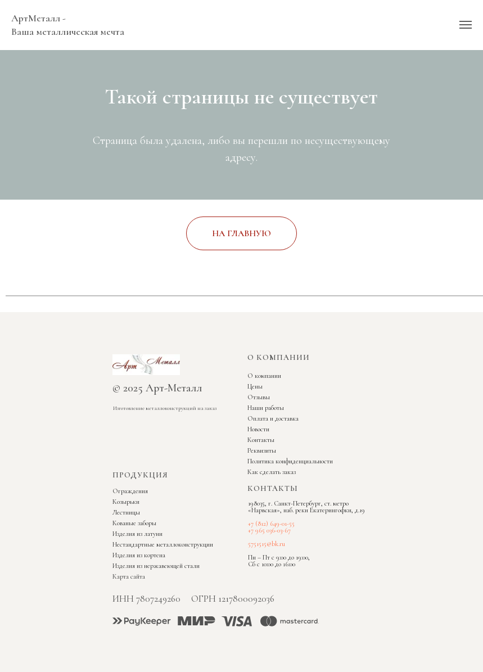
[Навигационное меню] (465, 25)
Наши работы (265, 408)
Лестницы (126, 512)
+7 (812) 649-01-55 (271, 523)
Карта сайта (128, 576)
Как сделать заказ (271, 472)
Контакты (260, 440)
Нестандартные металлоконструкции (162, 544)
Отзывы (258, 397)
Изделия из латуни (137, 534)
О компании (264, 376)
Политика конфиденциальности (290, 461)
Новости (258, 429)
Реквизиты (261, 450)
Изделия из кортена (138, 555)
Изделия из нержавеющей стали (156, 566)
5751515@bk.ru (266, 544)
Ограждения (130, 491)
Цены (255, 386)
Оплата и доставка (273, 418)
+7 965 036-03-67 (269, 530)
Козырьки (125, 502)
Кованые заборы (134, 523)
